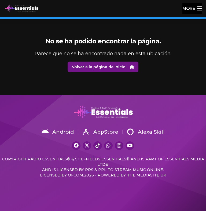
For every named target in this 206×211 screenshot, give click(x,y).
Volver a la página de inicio (103, 67)
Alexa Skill (146, 132)
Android (58, 132)
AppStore (100, 132)
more (192, 8)
